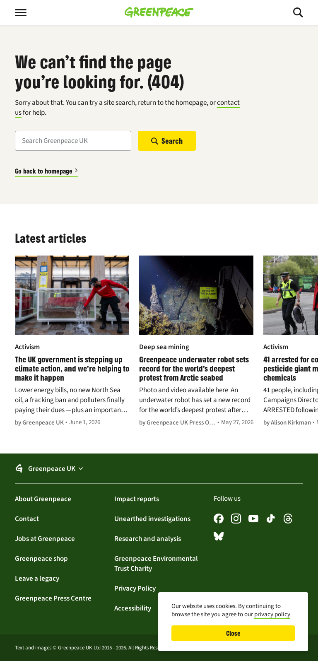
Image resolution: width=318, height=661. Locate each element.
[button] (159, 469)
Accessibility (132, 608)
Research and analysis (147, 538)
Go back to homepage (43, 171)
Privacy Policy (135, 588)
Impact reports (136, 498)
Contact (27, 518)
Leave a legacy (37, 578)
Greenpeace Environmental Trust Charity (156, 563)
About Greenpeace (43, 498)
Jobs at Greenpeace (45, 538)
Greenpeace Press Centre (53, 598)
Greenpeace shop (41, 558)
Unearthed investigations (152, 518)
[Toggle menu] (27, 12)
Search (172, 140)
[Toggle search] (290, 12)
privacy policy (272, 614)
